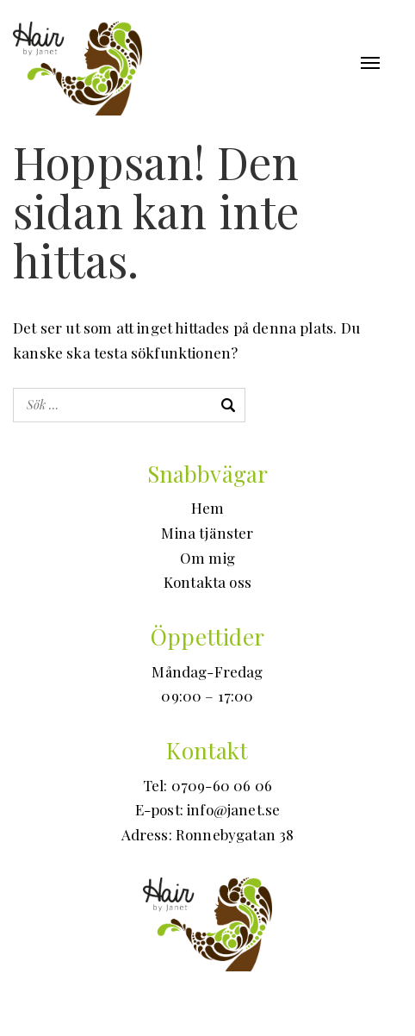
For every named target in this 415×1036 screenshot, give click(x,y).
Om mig (207, 557)
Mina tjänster (207, 532)
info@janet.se (233, 809)
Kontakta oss (207, 581)
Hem (208, 507)
